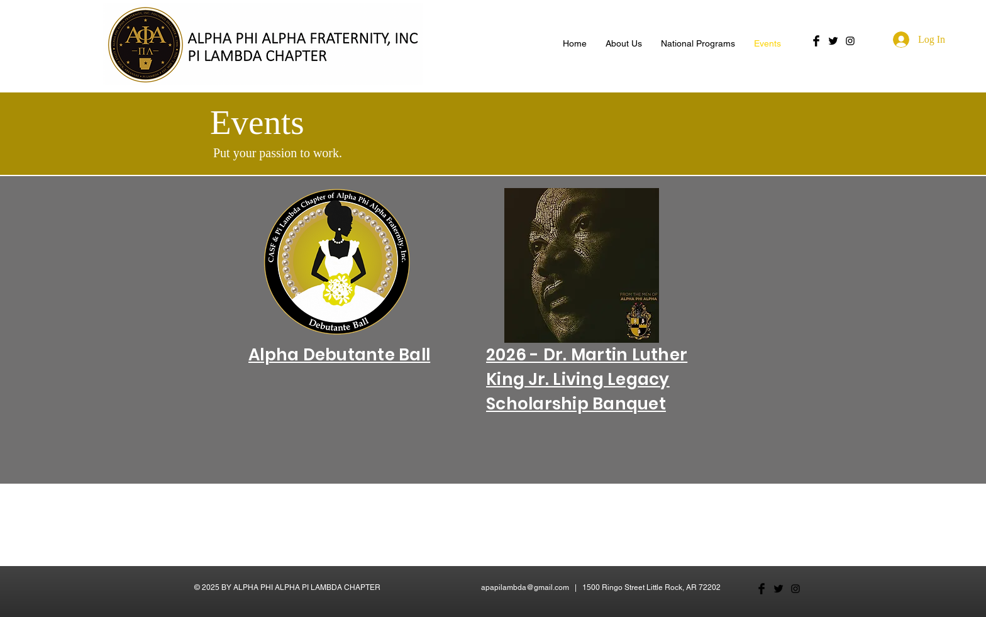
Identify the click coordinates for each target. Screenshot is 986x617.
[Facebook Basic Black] (816, 41)
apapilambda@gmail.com (525, 587)
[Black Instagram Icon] (850, 41)
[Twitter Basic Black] (833, 41)
